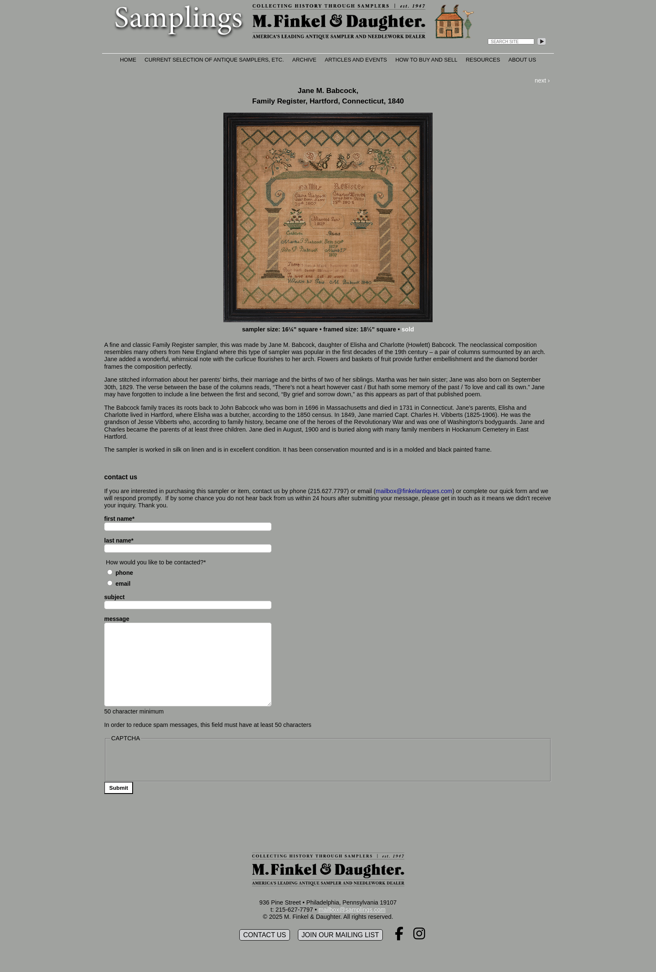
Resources (483, 60)
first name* (119, 518)
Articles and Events (356, 60)
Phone (124, 572)
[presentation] (174, 761)
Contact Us (264, 934)
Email (123, 583)
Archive (304, 60)
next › (542, 80)
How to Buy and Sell (426, 60)
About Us (522, 60)
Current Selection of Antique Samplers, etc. (214, 60)
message (116, 618)
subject (114, 597)
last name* (118, 540)
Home (128, 60)
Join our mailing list (340, 934)
